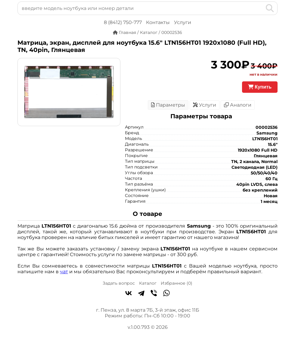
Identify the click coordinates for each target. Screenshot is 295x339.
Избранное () (176, 283)
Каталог (148, 283)
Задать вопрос (119, 283)
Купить (260, 86)
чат (64, 271)
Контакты (158, 22)
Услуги (182, 22)
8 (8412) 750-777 (123, 22)
